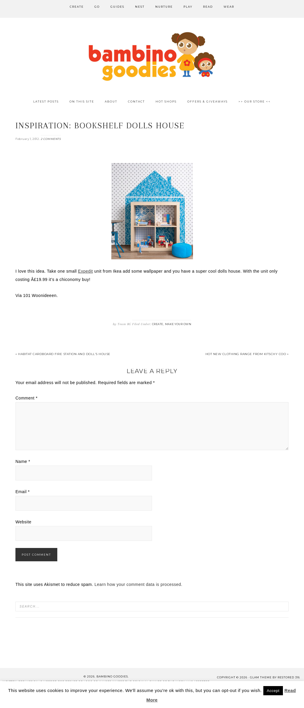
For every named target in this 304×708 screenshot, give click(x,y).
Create (157, 324)
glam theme (261, 677)
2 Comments (51, 138)
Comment (26, 398)
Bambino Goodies (152, 56)
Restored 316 (289, 677)
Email (22, 491)
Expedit (85, 271)
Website (23, 522)
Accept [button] (273, 690)
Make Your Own (178, 324)
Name (22, 461)
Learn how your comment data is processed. (138, 584)
